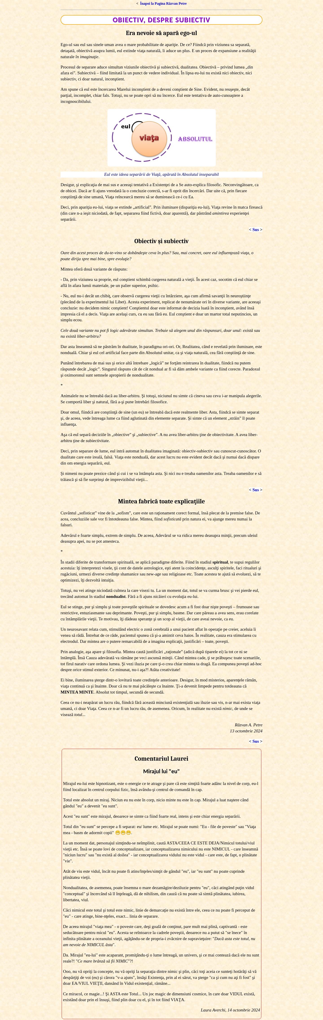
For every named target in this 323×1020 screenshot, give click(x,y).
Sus (255, 229)
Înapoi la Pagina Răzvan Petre (163, 3)
